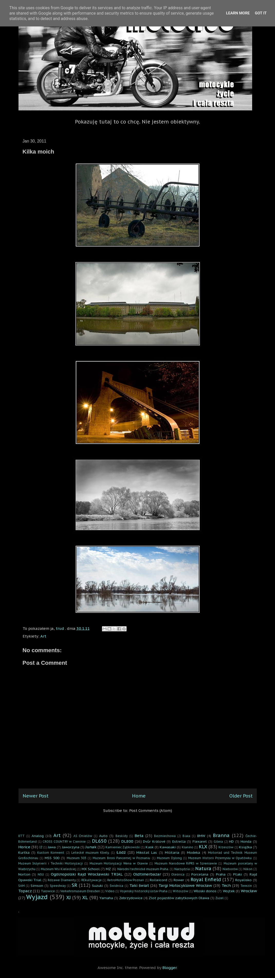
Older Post (241, 796)
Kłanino (187, 847)
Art (43, 636)
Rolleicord (158, 880)
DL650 (99, 841)
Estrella (179, 841)
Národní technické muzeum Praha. (143, 869)
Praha (220, 874)
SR (74, 885)
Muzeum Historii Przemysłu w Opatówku (220, 858)
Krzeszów (226, 847)
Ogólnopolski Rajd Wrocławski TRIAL (87, 874)
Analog (38, 835)
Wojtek (229, 891)
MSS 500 (52, 858)
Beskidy (122, 836)
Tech (226, 885)
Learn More (238, 13)
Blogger (169, 967)
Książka (245, 847)
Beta (139, 835)
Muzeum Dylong (169, 858)
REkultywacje (91, 880)
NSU (41, 874)
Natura (203, 868)
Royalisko (243, 880)
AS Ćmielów (82, 836)
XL (85, 897)
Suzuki (97, 885)
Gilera (218, 841)
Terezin (246, 886)
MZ (108, 869)
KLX (203, 847)
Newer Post (36, 796)
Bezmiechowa (165, 836)
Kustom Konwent (50, 852)
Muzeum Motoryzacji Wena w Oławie (119, 863)
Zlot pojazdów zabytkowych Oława (179, 898)
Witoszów (180, 891)
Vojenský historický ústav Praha (143, 891)
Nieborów (230, 869)
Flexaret (200, 841)
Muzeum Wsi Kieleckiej (58, 869)
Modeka (193, 852)
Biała (186, 836)
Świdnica (116, 886)
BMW (201, 835)
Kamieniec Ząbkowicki (123, 847)
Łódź (121, 852)
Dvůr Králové (154, 841)
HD (231, 841)
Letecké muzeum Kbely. (90, 852)
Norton (24, 874)
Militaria (172, 852)
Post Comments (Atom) (150, 810)
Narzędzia (182, 869)
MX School (91, 869)
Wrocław (249, 890)
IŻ (40, 847)
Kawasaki (168, 847)
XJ (68, 897)
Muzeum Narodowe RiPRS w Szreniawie (186, 863)
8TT (21, 836)
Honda (246, 841)
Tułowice (48, 891)
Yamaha (106, 898)
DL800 (127, 841)
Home (139, 796)
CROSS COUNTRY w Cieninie (64, 841)
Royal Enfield (206, 879)
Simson (37, 885)
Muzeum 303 (76, 858)
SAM (21, 886)
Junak (91, 846)
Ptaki (237, 874)
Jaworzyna (70, 847)
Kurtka (24, 852)
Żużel (219, 898)
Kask (150, 847)
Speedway (58, 886)
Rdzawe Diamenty (62, 880)
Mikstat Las (146, 852)
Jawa (52, 847)
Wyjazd (37, 897)
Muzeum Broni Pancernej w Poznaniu (121, 858)
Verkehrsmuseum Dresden (80, 891)
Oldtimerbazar (147, 874)
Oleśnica (177, 874)
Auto (103, 835)
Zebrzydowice (131, 898)
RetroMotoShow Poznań (125, 880)
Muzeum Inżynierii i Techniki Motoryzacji (50, 863)
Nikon (247, 869)
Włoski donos (205, 891)
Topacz (25, 890)
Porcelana (199, 874)
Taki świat (139, 885)
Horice (24, 846)
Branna (221, 835)
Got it (261, 13)
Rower (179, 880)
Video (110, 891)
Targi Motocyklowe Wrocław (185, 885)
